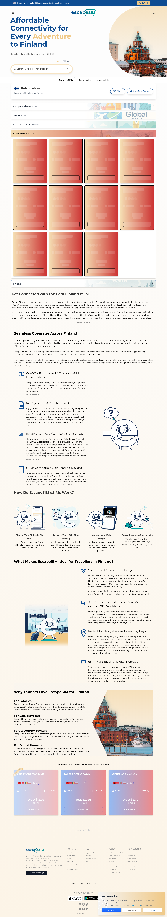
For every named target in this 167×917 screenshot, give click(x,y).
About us (70, 853)
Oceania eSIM (113, 869)
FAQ (86, 861)
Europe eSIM (113, 867)
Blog (69, 858)
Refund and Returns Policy (94, 864)
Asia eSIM (112, 861)
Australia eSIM (132, 856)
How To (88, 856)
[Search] (68, 68)
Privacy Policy (72, 864)
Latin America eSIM (115, 856)
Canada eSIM (132, 858)
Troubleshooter (90, 858)
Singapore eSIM (132, 861)
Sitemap (70, 861)
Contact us (71, 856)
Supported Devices (92, 853)
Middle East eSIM (115, 864)
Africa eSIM (113, 858)
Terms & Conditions (74, 867)
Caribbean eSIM (114, 872)
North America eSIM (116, 853)
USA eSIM (130, 853)
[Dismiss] (152, 3)
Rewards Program (73, 869)
